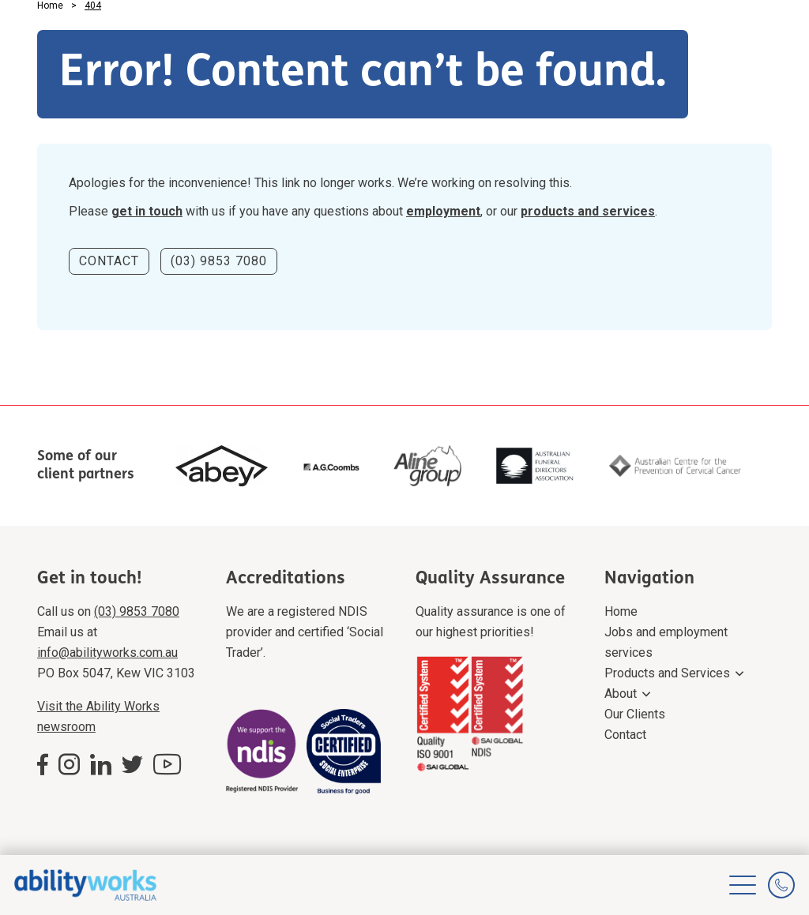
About (620, 693)
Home (621, 611)
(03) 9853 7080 (219, 260)
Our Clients (634, 714)
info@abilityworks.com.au (107, 652)
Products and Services (667, 673)
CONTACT (109, 260)
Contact (625, 734)
